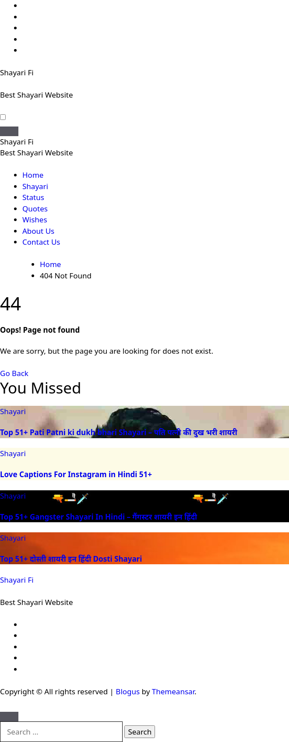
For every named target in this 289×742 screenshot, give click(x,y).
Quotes (35, 209)
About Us (38, 231)
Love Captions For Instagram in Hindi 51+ (76, 474)
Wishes (34, 220)
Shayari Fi (17, 72)
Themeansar (173, 691)
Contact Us (41, 242)
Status (33, 197)
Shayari (35, 186)
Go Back (14, 373)
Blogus (128, 691)
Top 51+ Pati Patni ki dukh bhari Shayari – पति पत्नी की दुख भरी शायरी (118, 432)
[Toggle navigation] (9, 131)
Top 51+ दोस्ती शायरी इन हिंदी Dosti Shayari (71, 559)
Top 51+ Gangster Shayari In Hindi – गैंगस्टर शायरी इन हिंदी (98, 517)
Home (32, 175)
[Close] (9, 716)
